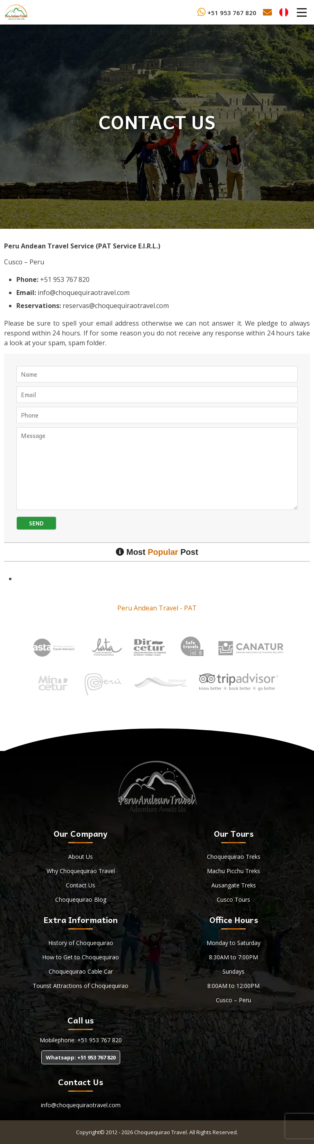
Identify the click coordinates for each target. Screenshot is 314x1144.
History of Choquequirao (80, 943)
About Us (80, 856)
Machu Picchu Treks (233, 871)
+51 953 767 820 (226, 13)
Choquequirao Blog (80, 899)
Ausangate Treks (233, 885)
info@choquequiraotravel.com (81, 1105)
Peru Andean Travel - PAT (157, 607)
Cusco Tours (233, 899)
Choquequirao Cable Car (81, 971)
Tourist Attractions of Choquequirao (80, 986)
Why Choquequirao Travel (81, 871)
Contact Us (80, 885)
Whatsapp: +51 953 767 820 (81, 1057)
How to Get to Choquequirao (80, 957)
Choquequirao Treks (233, 856)
